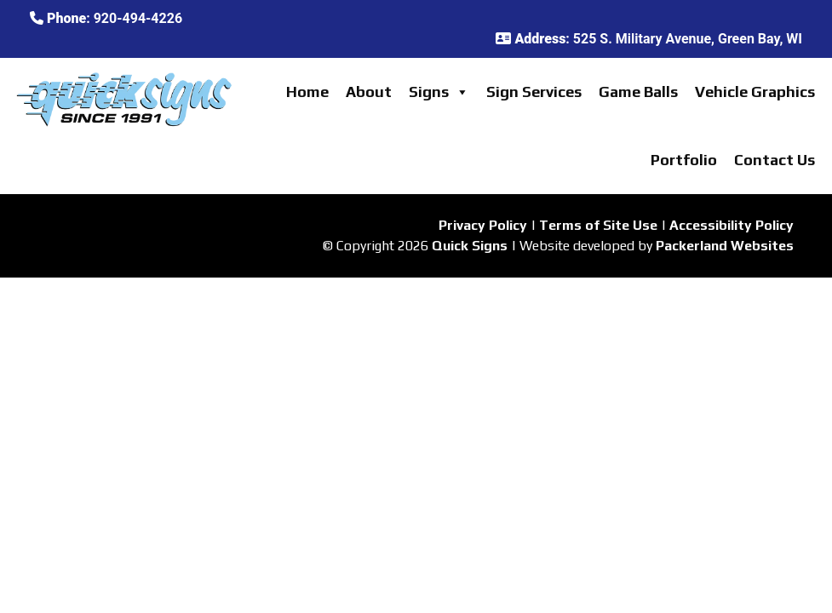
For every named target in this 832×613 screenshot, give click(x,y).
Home (307, 91)
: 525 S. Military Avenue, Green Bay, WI (649, 39)
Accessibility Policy (731, 225)
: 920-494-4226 (106, 18)
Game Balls (638, 91)
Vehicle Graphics (755, 91)
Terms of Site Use (598, 225)
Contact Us (774, 160)
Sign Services (534, 91)
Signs (439, 92)
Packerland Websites (725, 246)
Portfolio (684, 160)
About (369, 91)
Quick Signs (470, 246)
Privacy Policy (483, 225)
